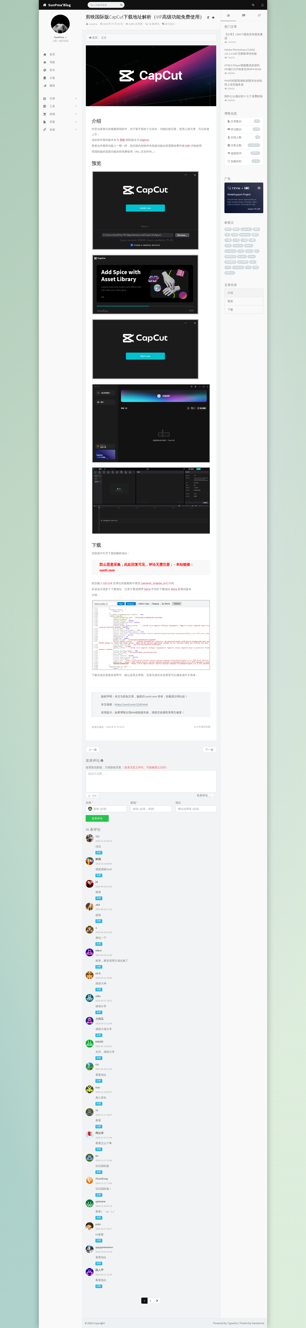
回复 (99, 852)
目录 (228, 245)
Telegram (230, 251)
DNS (253, 261)
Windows (245, 234)
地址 (178, 802)
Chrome (238, 245)
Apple (249, 251)
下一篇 (209, 749)
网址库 (99, 1133)
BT (256, 251)
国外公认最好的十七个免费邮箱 (243, 96)
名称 (89, 802)
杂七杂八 (170, 24)
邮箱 (134, 802)
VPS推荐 (242, 261)
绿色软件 (230, 256)
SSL (248, 267)
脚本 (236, 229)
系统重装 (230, 261)
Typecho (246, 229)
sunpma (93, 24)
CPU (228, 267)
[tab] (228, 15)
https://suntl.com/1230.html (131, 704)
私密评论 (202, 795)
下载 (244, 240)
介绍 (230, 293)
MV (227, 234)
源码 (256, 229)
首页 (93, 37)
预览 (230, 301)
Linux (251, 256)
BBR (256, 267)
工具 (236, 240)
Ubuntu (230, 272)
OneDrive (238, 267)
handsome (258, 1323)
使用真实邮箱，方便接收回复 (127, 767)
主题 (228, 240)
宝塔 (234, 234)
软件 (228, 229)
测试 (255, 234)
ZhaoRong (101, 1178)
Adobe (248, 245)
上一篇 (93, 749)
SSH (241, 251)
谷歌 (252, 240)
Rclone (242, 256)
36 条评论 (153, 24)
